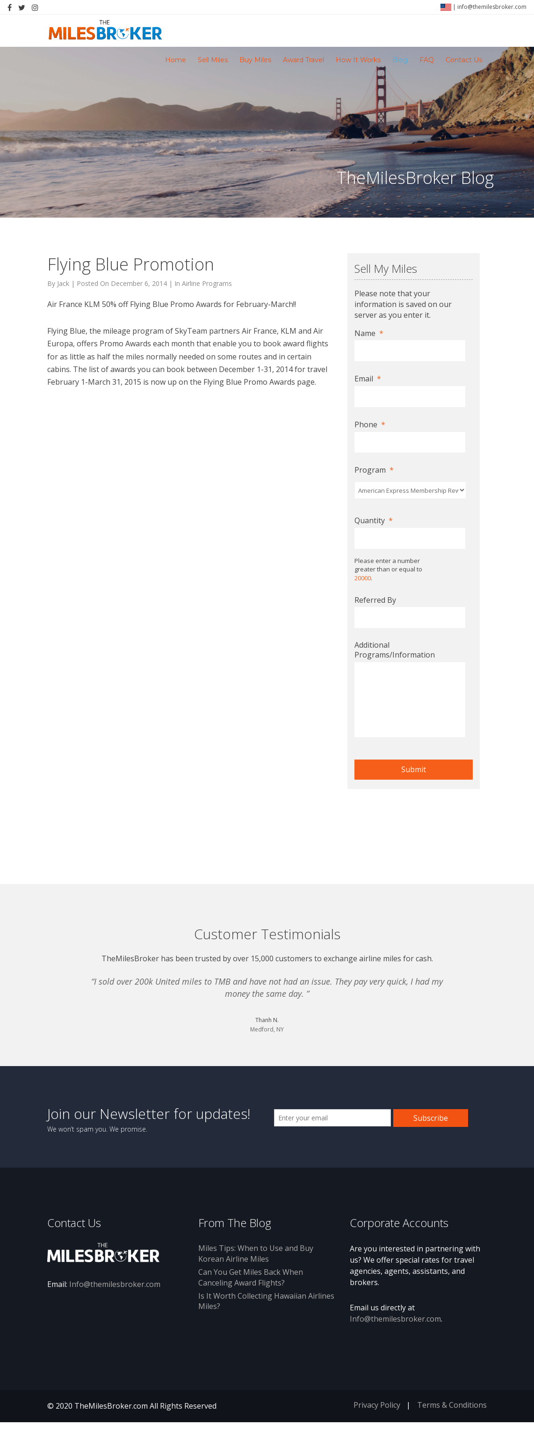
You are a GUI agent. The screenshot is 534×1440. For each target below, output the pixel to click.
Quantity (373, 521)
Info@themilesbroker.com (114, 1284)
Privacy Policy (377, 1405)
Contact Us (464, 60)
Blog (400, 60)
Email (367, 379)
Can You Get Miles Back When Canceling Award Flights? (250, 1277)
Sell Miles (213, 60)
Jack (63, 283)
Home (175, 60)
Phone (369, 425)
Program (374, 470)
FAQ (426, 60)
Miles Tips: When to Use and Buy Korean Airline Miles (255, 1253)
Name (368, 333)
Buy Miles (255, 60)
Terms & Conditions (452, 1405)
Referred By (375, 600)
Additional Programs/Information (394, 650)
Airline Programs (207, 283)
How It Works (358, 60)
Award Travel (303, 60)
